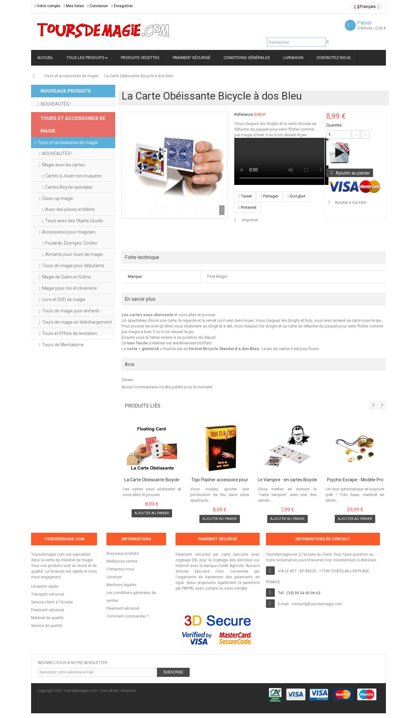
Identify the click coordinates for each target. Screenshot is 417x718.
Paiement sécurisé (122, 608)
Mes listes (73, 6)
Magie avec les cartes (63, 183)
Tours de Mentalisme (63, 362)
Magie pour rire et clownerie (69, 306)
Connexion (97, 6)
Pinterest (247, 207)
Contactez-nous (120, 569)
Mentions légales (121, 585)
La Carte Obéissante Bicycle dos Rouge (151, 480)
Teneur (127, 379)
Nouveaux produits (122, 553)
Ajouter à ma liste (350, 202)
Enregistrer (122, 6)
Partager (270, 196)
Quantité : (334, 125)
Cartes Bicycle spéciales (69, 205)
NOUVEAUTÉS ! (56, 108)
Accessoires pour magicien (68, 250)
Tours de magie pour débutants (73, 283)
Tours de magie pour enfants (71, 329)
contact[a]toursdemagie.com (316, 604)
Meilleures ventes (122, 561)
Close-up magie (57, 216)
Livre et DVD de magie (63, 317)
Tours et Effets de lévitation (69, 351)
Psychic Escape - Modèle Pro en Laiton (355, 480)
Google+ (296, 196)
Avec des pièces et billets (70, 227)
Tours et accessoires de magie (71, 76)
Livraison (114, 577)
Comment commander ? (127, 616)
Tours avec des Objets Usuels (74, 238)
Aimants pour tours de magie (74, 272)
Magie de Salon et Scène (66, 295)
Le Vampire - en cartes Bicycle (287, 480)
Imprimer (250, 220)
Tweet (245, 196)
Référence (243, 114)
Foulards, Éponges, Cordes (71, 261)
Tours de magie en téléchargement (77, 340)
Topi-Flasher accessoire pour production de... (219, 480)
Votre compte (47, 6)
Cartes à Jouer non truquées (73, 194)
